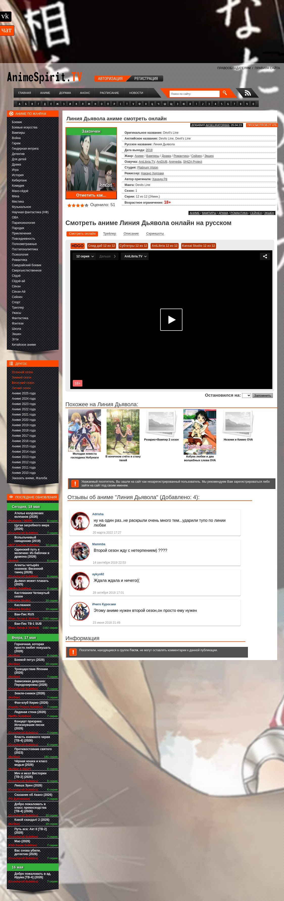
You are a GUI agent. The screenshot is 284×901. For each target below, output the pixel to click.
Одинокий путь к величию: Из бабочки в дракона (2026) (31, 553)
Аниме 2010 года (24, 473)
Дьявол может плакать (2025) (31, 582)
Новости (136, 92)
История (18, 175)
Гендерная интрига (25, 148)
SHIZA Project (192, 161)
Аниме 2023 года (24, 404)
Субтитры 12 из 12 (133, 246)
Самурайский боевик (26, 265)
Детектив (18, 154)
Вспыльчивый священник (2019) (27, 539)
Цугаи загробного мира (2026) (31, 527)
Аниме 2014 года (24, 451)
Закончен (91, 131)
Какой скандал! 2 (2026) (32, 820)
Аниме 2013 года (24, 457)
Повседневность (23, 238)
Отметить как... (91, 195)
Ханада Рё (160, 179)
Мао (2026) (22, 841)
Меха (15, 196)
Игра (15, 170)
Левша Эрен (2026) (28, 785)
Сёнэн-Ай (18, 291)
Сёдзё (16, 276)
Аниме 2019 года (24, 425)
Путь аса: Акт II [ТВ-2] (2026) (30, 830)
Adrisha (98, 514)
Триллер (18, 307)
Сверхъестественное (26, 270)
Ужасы (16, 313)
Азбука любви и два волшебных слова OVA (199, 457)
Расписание (109, 92)
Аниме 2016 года (24, 441)
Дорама (65, 92)
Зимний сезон (21, 377)
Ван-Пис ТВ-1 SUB (28, 623)
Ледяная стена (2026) (30, 712)
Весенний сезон (23, 383)
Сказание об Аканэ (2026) (33, 795)
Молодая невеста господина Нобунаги (84, 454)
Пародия (18, 228)
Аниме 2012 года (24, 462)
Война (16, 138)
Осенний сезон (22, 372)
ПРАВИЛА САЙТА (267, 68)
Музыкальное (21, 207)
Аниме (45, 92)
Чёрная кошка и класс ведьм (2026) (30, 763)
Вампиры (18, 132)
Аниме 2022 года (24, 409)
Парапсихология (23, 223)
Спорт (16, 302)
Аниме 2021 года (24, 414)
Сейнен (17, 297)
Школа (16, 329)
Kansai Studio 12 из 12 (198, 246)
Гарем (16, 143)
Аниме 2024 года (24, 398)
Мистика (18, 201)
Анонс (85, 92)
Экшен (16, 334)
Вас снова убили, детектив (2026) (27, 852)
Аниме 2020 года (24, 420)
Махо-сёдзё (20, 191)
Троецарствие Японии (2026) (31, 670)
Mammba (98, 544)
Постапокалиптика (25, 249)
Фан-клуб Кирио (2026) (31, 702)
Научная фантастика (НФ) (30, 212)
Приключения (21, 233)
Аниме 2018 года (24, 430)
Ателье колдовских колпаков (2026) (28, 514)
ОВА (15, 217)
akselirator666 (217, 125)
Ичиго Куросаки (104, 604)
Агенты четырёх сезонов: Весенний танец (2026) (28, 568)
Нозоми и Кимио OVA (238, 438)
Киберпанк (19, 180)
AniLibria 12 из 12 (164, 246)
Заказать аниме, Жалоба (29, 478)
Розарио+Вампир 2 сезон (161, 438)
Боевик (17, 122)
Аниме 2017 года (24, 436)
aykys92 (98, 574)
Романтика (19, 260)
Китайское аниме (24, 344)
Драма (16, 164)
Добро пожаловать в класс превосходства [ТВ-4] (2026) (30, 807)
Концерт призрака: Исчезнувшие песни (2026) (29, 725)
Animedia (175, 161)
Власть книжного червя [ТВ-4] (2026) (32, 738)
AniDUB (161, 161)
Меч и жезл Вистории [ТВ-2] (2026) (30, 775)
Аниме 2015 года (24, 446)
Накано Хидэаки (152, 173)
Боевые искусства (24, 127)
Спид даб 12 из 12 (101, 246)
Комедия (18, 185)
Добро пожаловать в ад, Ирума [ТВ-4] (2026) (32, 875)
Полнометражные (24, 244)
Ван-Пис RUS (24, 614)
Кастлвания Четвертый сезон (31, 594)
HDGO (78, 246)
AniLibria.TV (147, 161)
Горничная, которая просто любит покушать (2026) (32, 647)
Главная (24, 92)
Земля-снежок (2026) (29, 693)
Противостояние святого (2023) (33, 750)
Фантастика (20, 318)
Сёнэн (16, 286)
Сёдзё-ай (18, 281)
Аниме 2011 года (24, 467)
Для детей (19, 159)
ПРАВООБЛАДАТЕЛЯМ (233, 68)
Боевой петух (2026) (29, 660)
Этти (15, 339)
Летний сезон (21, 388)
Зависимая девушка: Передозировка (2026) (30, 683)
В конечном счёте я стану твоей (122, 457)
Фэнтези (17, 323)
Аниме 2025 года (24, 393)
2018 (149, 150)
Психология (20, 254)
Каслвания (22, 605)
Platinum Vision (147, 167)
